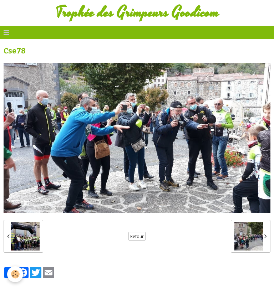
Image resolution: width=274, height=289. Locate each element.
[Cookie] (15, 274)
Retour (137, 236)
